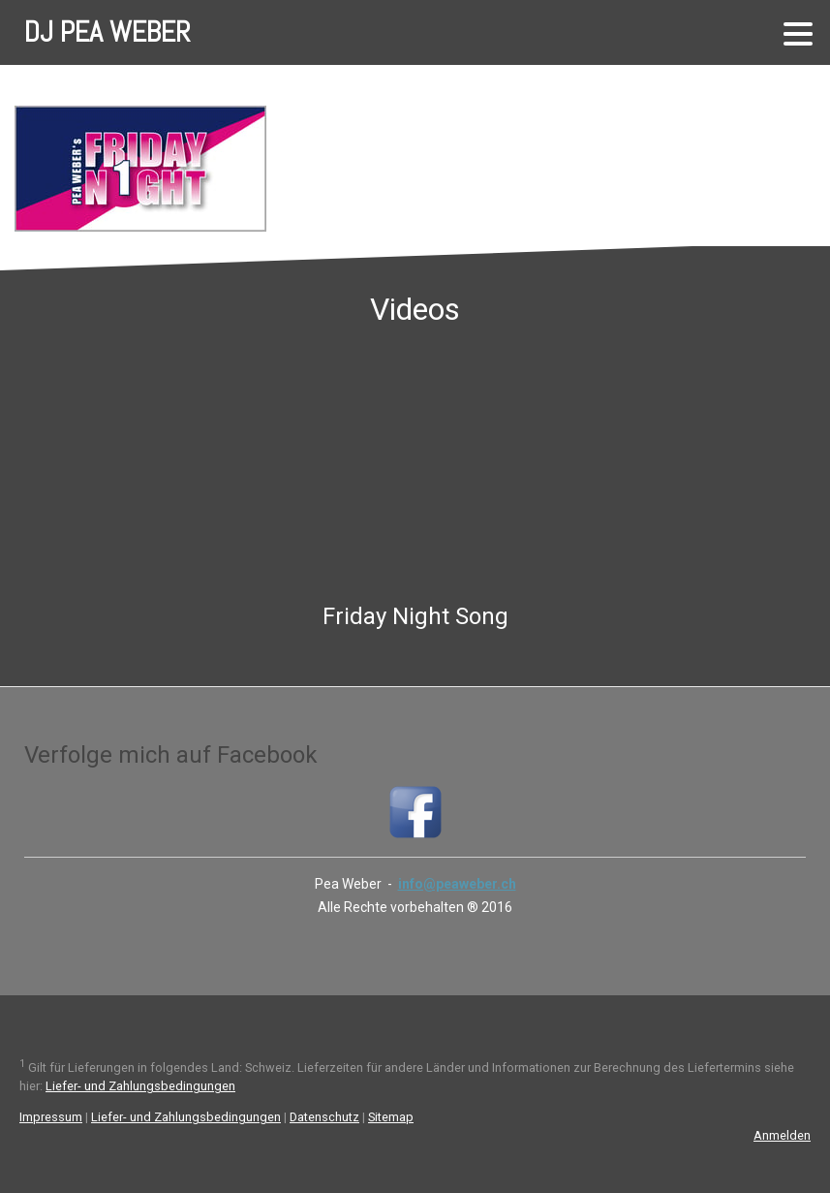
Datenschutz (324, 1117)
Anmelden (782, 1135)
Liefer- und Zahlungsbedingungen (140, 1086)
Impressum (50, 1117)
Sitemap (391, 1117)
